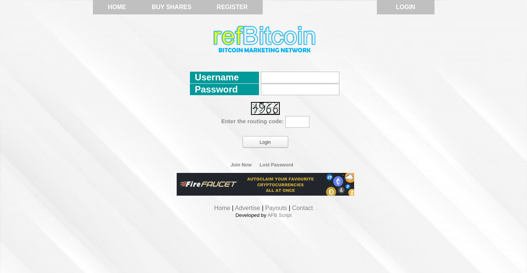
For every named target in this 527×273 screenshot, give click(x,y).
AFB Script (279, 215)
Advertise (247, 208)
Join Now (241, 165)
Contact (302, 208)
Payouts (276, 208)
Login (405, 7)
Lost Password (276, 165)
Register (232, 7)
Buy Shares (171, 7)
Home (117, 7)
